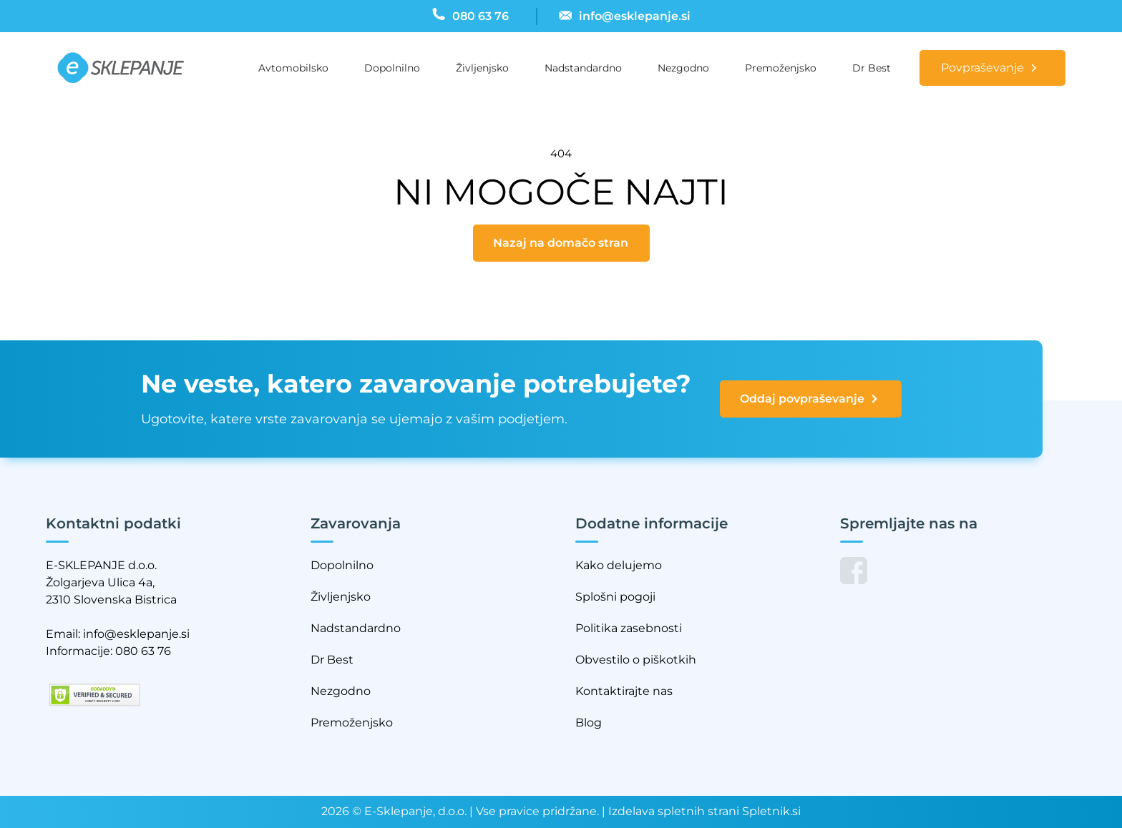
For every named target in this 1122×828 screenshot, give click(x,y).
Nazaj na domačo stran (560, 243)
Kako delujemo (618, 565)
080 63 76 (143, 651)
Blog (588, 722)
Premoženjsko (780, 67)
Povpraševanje (982, 67)
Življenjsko (482, 67)
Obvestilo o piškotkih (635, 659)
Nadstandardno (583, 67)
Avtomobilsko (293, 67)
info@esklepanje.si (136, 634)
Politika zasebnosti (628, 628)
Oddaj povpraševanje (810, 399)
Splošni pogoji (615, 596)
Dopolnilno (392, 67)
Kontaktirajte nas (624, 691)
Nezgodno (683, 67)
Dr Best (871, 67)
